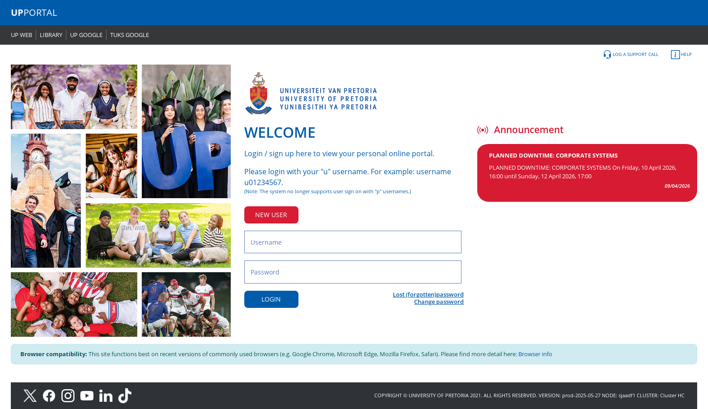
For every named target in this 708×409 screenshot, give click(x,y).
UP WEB (21, 35)
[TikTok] (127, 395)
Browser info (535, 354)
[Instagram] (70, 395)
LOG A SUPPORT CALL (630, 54)
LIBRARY (51, 35)
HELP (681, 54)
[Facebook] (51, 395)
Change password (439, 301)
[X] (32, 395)
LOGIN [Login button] (271, 299)
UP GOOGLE (86, 35)
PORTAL (34, 12)
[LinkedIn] (108, 395)
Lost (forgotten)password (428, 294)
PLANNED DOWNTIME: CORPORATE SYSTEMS (553, 155)
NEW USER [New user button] (271, 214)
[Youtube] (89, 395)
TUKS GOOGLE (129, 35)
